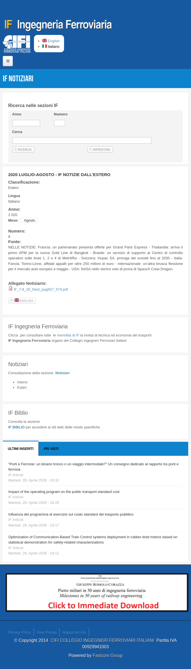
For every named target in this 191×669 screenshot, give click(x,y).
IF (68, 335)
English (51, 41)
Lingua (14, 196)
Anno (16, 114)
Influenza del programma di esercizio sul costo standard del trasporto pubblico (70, 514)
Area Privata (47, 632)
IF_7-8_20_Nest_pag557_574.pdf (41, 289)
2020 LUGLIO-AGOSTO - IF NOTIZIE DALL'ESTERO (59, 174)
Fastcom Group (108, 655)
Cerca (17, 132)
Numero (61, 114)
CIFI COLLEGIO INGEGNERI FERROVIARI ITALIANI (103, 640)
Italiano (51, 46)
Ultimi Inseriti (20, 449)
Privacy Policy (19, 632)
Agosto (29, 220)
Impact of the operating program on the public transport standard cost (63, 492)
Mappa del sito (74, 632)
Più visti (51, 449)
